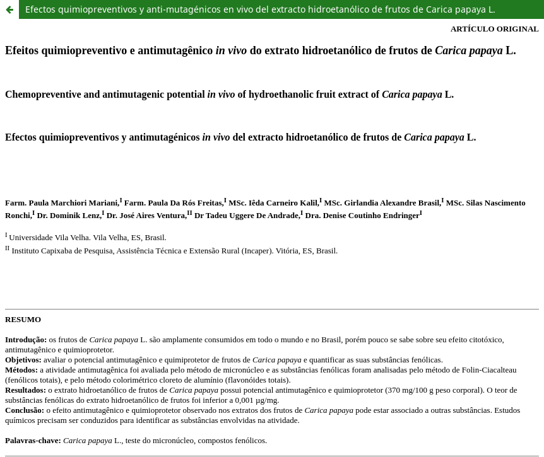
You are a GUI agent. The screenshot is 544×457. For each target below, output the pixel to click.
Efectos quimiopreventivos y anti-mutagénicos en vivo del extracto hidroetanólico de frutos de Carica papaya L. (260, 9)
